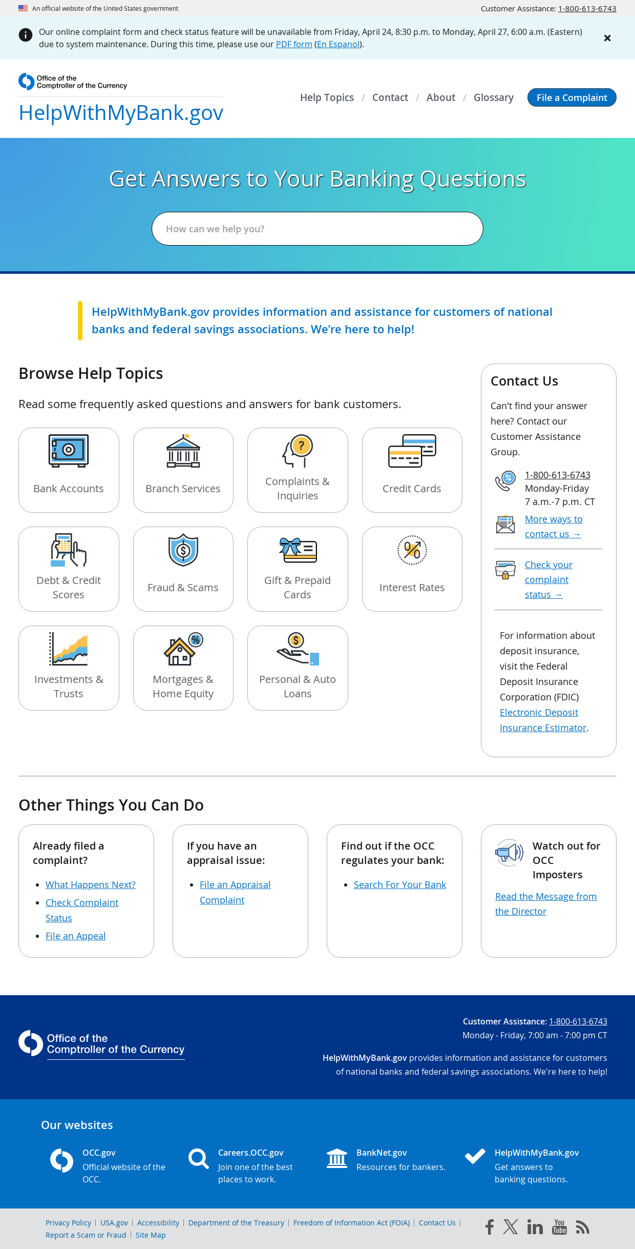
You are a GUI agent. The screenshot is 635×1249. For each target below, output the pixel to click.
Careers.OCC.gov (251, 1152)
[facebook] (489, 1229)
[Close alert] (607, 38)
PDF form (294, 44)
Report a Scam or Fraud (86, 1235)
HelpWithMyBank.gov (537, 1152)
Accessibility (158, 1222)
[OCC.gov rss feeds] (582, 1229)
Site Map (151, 1235)
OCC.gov (99, 1152)
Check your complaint (549, 579)
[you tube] (559, 1229)
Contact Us (437, 1222)
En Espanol (338, 44)
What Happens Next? (91, 884)
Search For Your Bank (400, 884)
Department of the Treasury (236, 1222)
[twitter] (510, 1229)
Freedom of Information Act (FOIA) (351, 1222)
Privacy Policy (68, 1222)
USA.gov (114, 1222)
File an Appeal (76, 936)
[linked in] (535, 1228)
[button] (572, 97)
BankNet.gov (381, 1152)
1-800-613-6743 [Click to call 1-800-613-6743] (587, 8)
